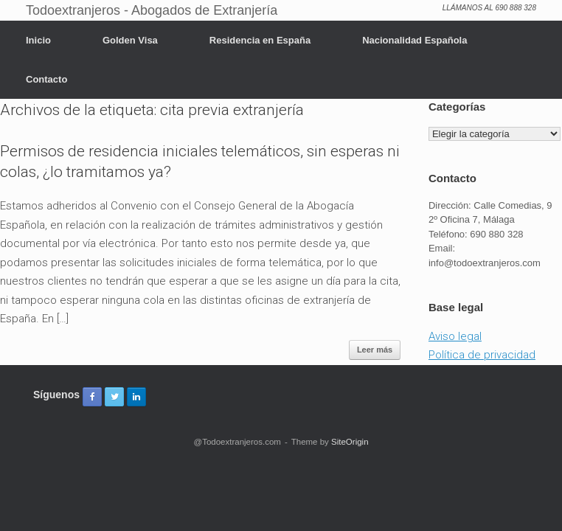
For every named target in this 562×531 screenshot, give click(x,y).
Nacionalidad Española (414, 40)
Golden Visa (130, 40)
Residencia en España (260, 40)
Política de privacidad (482, 354)
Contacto (46, 79)
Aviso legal (455, 336)
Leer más (374, 349)
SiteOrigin (350, 441)
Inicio (38, 40)
